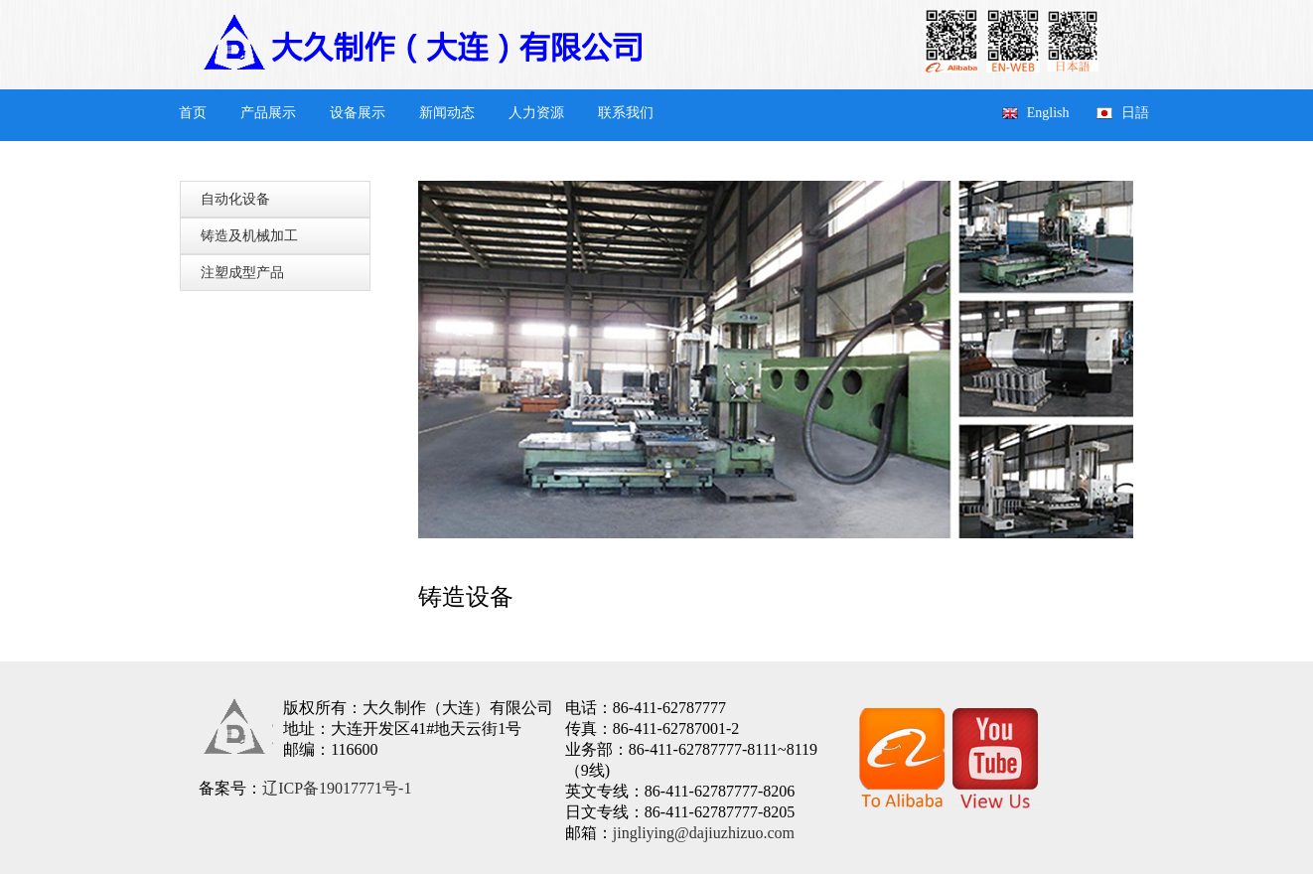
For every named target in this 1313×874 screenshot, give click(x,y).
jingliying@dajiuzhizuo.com (704, 832)
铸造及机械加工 (249, 235)
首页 (193, 112)
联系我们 (626, 112)
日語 (1135, 112)
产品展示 (268, 112)
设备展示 (357, 112)
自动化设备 (235, 199)
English (1048, 112)
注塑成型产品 (242, 272)
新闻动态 (447, 112)
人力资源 (536, 112)
